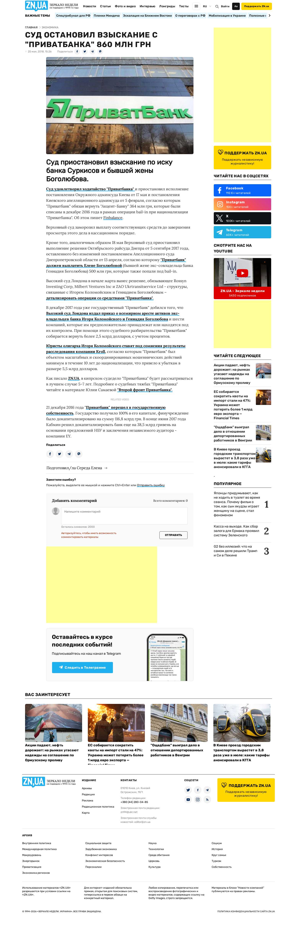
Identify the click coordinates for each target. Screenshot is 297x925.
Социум (217, 843)
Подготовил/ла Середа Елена (74, 467)
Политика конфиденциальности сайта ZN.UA (246, 911)
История (217, 849)
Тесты (184, 6)
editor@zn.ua (142, 822)
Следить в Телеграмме (82, 667)
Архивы (87, 788)
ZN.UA (73, 378)
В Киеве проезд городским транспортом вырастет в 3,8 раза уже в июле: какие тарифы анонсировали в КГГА (235, 458)
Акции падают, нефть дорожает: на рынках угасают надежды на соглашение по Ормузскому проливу (232, 374)
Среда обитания (159, 855)
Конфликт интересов (99, 855)
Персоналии (93, 867)
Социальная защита (98, 843)
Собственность (222, 867)
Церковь (153, 861)
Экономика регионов (36, 873)
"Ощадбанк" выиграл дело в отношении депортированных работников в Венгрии (233, 433)
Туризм (216, 861)
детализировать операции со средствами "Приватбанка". (99, 298)
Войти (225, 6)
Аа (236, 6)
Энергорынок (31, 861)
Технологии (156, 849)
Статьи (105, 6)
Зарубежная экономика (101, 849)
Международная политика (39, 849)
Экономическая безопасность (105, 861)
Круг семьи (219, 855)
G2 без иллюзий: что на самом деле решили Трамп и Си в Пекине (235, 550)
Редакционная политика (98, 806)
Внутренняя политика (36, 843)
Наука (152, 843)
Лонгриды (167, 6)
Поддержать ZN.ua (256, 6)
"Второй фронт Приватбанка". (144, 389)
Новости (89, 6)
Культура (154, 867)
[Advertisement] (101, 584)
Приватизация (31, 867)
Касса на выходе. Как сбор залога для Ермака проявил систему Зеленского (236, 530)
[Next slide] (269, 15)
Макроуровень (31, 855)
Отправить (173, 535)
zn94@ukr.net (129, 812)
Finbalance (112, 217)
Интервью (147, 6)
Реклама (87, 800)
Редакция (88, 794)
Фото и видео (125, 6)
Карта (86, 812)
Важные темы (37, 15)
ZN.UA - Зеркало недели (242, 291)
